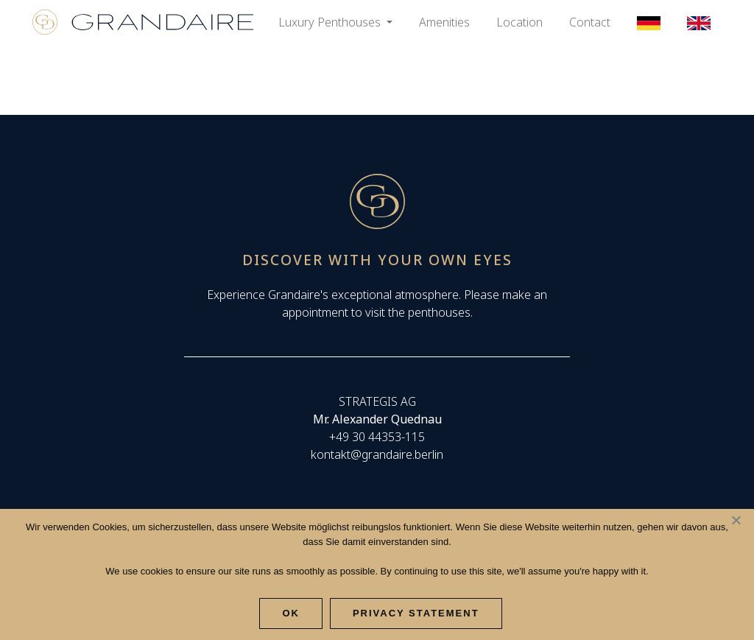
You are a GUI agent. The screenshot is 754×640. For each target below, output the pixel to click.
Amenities (444, 22)
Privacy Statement (416, 613)
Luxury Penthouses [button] (331, 22)
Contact (589, 22)
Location (519, 22)
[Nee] (735, 520)
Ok (291, 613)
